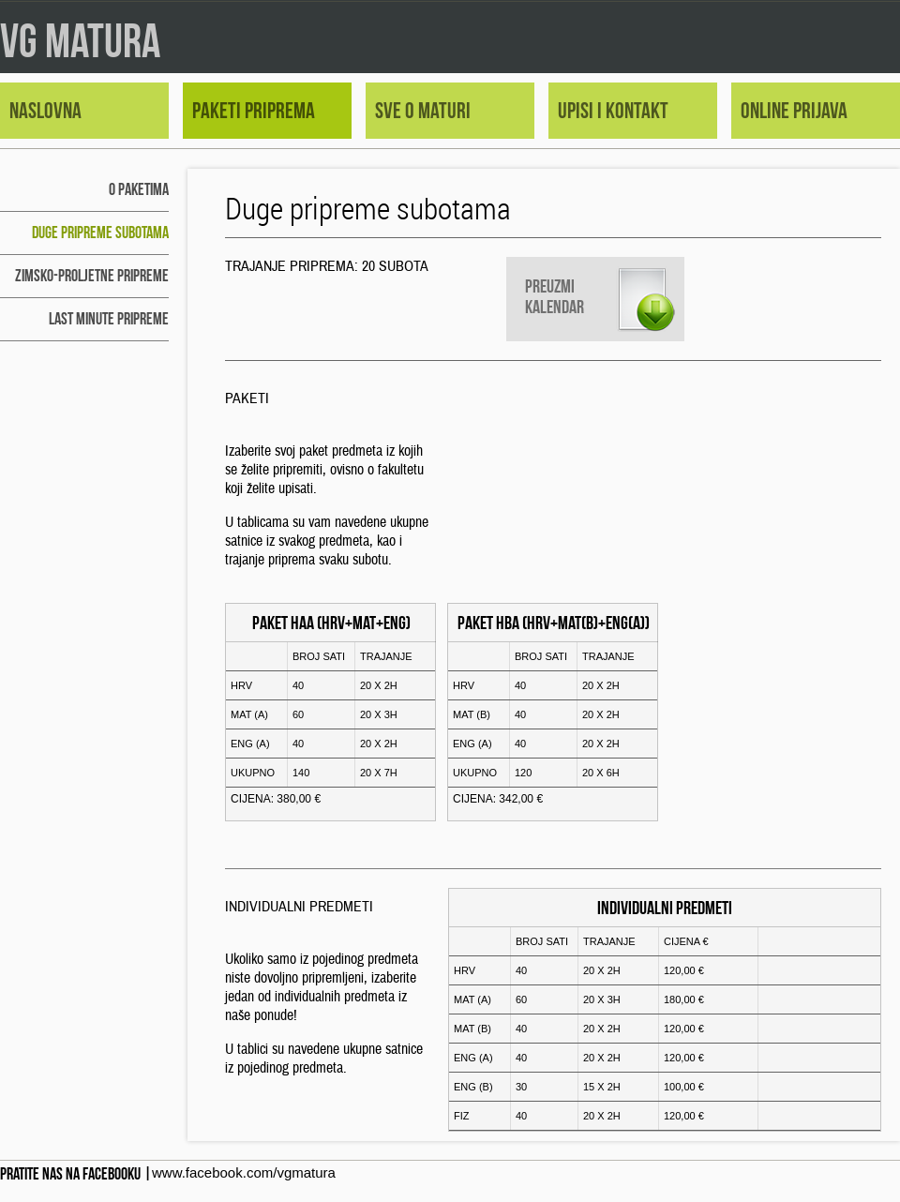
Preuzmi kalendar (554, 296)
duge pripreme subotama (100, 232)
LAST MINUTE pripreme (109, 318)
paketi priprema (253, 110)
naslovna (45, 110)
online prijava (794, 110)
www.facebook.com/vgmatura (244, 1172)
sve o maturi (423, 110)
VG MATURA (80, 41)
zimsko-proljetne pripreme (92, 275)
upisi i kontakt (613, 110)
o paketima (139, 189)
